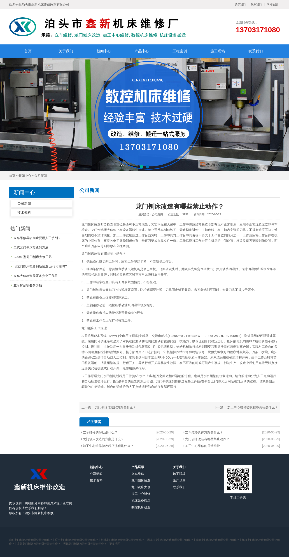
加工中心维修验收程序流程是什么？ (252, 407)
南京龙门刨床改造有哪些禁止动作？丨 (219, 539)
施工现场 (217, 51)
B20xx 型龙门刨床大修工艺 (33, 257)
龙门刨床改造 (91, 224)
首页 (28, 51)
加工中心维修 (140, 493)
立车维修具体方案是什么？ (204, 432)
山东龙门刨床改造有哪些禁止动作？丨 (32, 539)
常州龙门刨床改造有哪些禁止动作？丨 (40, 543)
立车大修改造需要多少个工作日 (36, 276)
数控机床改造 (140, 507)
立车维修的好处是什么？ (100, 432)
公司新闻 (40, 175)
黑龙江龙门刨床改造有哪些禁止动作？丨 (171, 539)
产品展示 (137, 467)
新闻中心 (104, 51)
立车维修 (137, 474)
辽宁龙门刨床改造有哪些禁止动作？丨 (78, 539)
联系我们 (256, 4)
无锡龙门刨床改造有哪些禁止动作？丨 (86, 543)
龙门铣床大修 (140, 487)
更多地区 (114, 543)
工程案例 (179, 51)
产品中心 (142, 51)
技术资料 (24, 212)
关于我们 (240, 4)
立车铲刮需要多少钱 (28, 285)
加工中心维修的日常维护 (202, 446)
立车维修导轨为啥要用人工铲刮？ (37, 238)
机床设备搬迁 (140, 500)
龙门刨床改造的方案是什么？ (115, 407)
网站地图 (272, 4)
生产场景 (179, 480)
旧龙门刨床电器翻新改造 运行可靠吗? (40, 266)
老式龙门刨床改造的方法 (31, 247)
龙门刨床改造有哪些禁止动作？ (207, 439)
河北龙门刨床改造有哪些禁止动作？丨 (124, 539)
